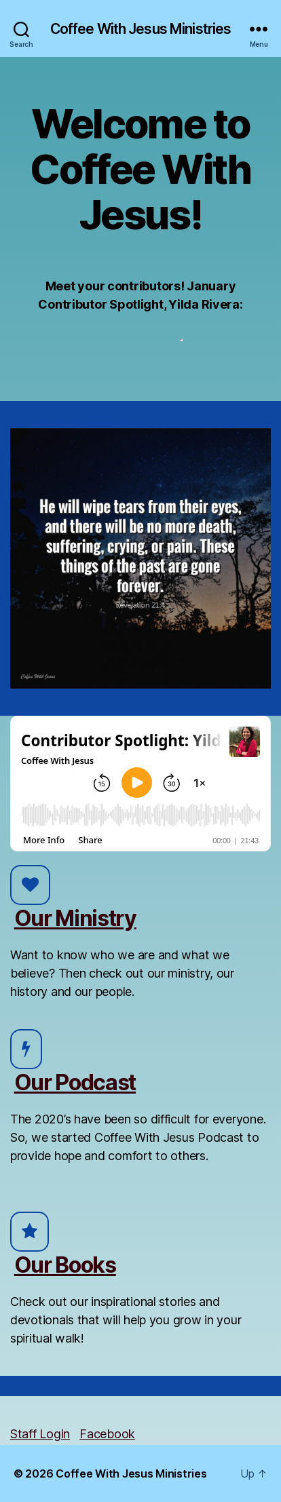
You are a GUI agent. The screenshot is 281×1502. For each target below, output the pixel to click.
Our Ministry (75, 918)
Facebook (107, 1434)
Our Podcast (75, 1082)
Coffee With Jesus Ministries (140, 29)
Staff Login (40, 1434)
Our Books (65, 1265)
